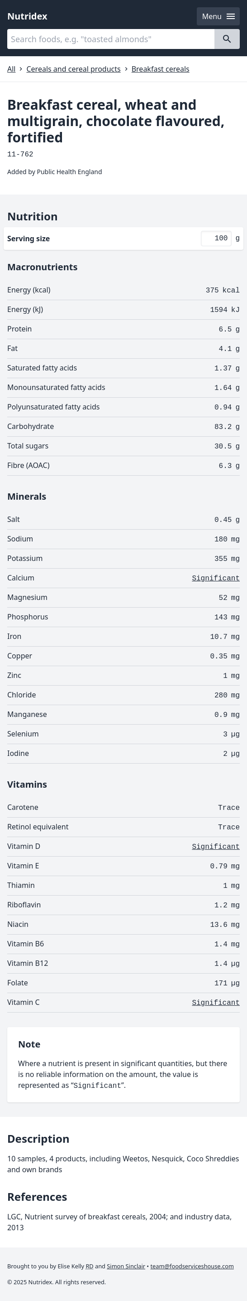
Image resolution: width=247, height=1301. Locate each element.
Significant (216, 579)
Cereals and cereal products (73, 69)
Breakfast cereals (161, 69)
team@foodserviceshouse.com (192, 1266)
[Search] (227, 39)
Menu (219, 16)
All (11, 69)
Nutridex (27, 16)
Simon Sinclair (126, 1266)
